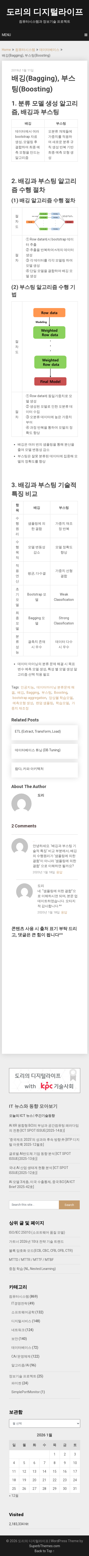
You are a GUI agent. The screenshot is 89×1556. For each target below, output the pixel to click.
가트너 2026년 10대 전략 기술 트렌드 (36, 1241)
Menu (6, 35)
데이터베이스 (49, 50)
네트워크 (18, 1330)
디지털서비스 (21, 1321)
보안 (14, 1339)
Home (6, 50)
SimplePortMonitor (25, 1392)
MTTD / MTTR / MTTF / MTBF (31, 1260)
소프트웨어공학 (23, 1312)
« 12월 (14, 1495)
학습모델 (62, 703)
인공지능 (27, 687)
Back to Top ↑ (45, 1551)
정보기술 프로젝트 (22, 1376)
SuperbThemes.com (44, 1546)
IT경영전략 (19, 1303)
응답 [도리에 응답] (64, 912)
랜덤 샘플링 (44, 703)
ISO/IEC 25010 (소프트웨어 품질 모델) (37, 1232)
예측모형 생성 (23, 703)
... (34, 840)
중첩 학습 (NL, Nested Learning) (32, 1269)
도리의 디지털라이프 (44, 12)
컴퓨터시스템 (25, 50)
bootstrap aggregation (29, 698)
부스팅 (47, 692)
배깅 (20, 692)
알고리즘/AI (20, 1365)
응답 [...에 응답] (59, 872)
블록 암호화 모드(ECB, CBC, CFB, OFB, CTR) (41, 1250)
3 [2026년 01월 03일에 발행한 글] (75, 1454)
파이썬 (16, 1383)
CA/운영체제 (21, 1356)
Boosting (60, 692)
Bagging (33, 692)
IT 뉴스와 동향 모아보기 (33, 1106)
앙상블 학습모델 (61, 698)
